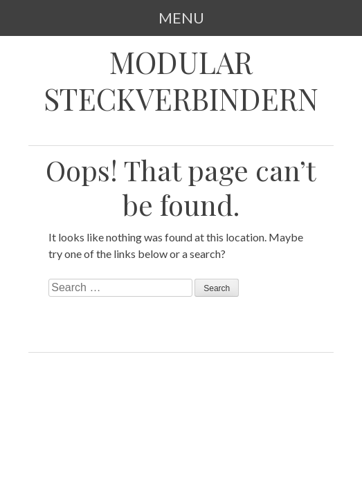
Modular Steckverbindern (181, 81)
